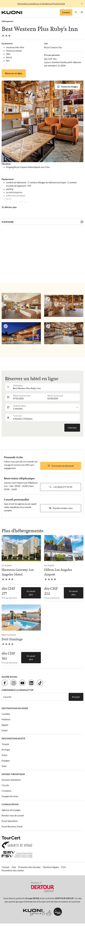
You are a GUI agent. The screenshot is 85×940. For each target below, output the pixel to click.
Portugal (6, 749)
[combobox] (45, 387)
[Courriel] (34, 697)
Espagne (6, 760)
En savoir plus (31, 593)
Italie (4, 766)
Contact (66, 12)
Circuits (5, 785)
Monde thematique (13, 774)
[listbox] (45, 407)
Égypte (5, 724)
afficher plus (10, 207)
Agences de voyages (11, 810)
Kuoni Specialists (10, 821)
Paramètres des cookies (13, 870)
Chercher (72, 427)
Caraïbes (6, 714)
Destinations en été (13, 738)
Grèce (4, 755)
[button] (76, 12)
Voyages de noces (10, 796)
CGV (63, 867)
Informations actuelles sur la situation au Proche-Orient (41, 3)
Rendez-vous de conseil (13, 815)
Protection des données (29, 867)
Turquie (5, 744)
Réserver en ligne (13, 73)
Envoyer (76, 696)
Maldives (6, 719)
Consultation (10, 804)
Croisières (6, 790)
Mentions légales (51, 867)
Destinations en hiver (15, 708)
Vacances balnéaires (11, 779)
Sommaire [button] (8, 221)
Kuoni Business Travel (12, 826)
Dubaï (4, 730)
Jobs (14, 867)
